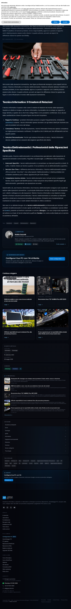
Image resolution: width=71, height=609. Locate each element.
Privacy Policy (64, 600)
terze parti (26, 8)
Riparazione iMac (7, 546)
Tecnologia (14, 350)
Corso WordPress (7, 560)
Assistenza (9, 223)
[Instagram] (7, 507)
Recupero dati (6, 522)
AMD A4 (47, 463)
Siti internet (5, 564)
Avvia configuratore (57, 258)
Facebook (15, 368)
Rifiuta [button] (55, 22)
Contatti (49, 600)
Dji (19, 463)
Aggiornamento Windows (56, 463)
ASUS (41, 463)
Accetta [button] (65, 22)
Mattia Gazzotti (20, 235)
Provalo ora (8, 480)
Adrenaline (7, 465)
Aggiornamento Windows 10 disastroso (46, 460)
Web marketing (7, 569)
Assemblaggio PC (7, 539)
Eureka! (7, 210)
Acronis (13, 465)
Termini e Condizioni (46, 601)
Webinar (5, 562)
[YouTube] (14, 507)
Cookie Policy (56, 600)
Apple (6, 463)
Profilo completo (61, 244)
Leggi (6, 304)
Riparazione (33, 223)
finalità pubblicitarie (32, 12)
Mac (11, 463)
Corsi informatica (7, 558)
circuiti (30, 463)
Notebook (7, 460)
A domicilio (5, 515)
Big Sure (36, 463)
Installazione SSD (7, 524)
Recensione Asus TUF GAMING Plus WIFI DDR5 (52, 299)
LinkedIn (28, 244)
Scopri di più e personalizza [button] (11, 22)
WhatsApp (19, 244)
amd (58, 460)
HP (61, 460)
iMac (20, 460)
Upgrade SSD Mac (7, 550)
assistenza (9, 122)
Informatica (7, 350)
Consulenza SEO (7, 567)
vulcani (15, 463)
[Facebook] (4, 507)
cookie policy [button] (13, 7)
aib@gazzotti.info (9, 588)
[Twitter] (11, 507)
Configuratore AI (9, 537)
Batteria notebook (7, 548)
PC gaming (5, 541)
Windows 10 (14, 460)
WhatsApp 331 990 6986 (11, 583)
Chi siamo (43, 600)
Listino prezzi (6, 529)
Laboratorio (6, 517)
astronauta (24, 463)
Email (35, 244)
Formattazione (6, 520)
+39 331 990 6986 (9, 585)
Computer (16, 223)
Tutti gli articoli (8, 415)
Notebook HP (26, 460)
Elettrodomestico (24, 223)
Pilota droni (6, 571)
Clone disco (6, 526)
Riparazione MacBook (8, 543)
